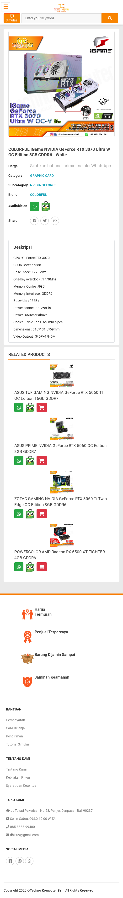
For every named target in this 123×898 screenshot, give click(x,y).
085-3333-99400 (20, 827)
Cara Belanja (15, 728)
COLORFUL (38, 195)
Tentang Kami (16, 769)
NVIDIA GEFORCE (43, 185)
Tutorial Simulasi (18, 744)
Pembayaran (15, 720)
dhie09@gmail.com (22, 835)
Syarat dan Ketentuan (22, 785)
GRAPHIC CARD (42, 176)
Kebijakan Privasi (18, 777)
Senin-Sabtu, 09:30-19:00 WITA (30, 819)
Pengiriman (14, 736)
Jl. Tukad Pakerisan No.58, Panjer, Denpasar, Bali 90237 (49, 810)
